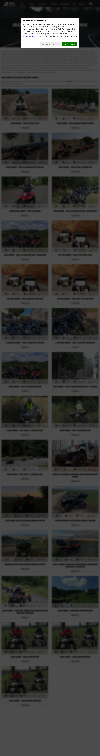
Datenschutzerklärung (30, 36)
